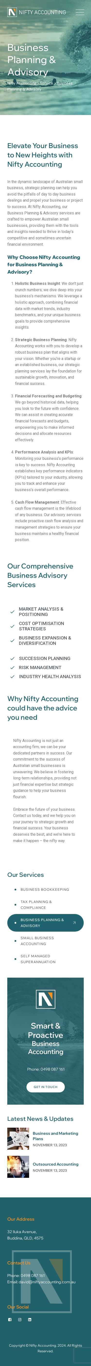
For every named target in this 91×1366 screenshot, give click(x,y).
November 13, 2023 (50, 1145)
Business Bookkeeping (45, 889)
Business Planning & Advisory (42, 923)
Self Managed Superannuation (38, 959)
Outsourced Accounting (55, 1164)
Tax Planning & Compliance (36, 905)
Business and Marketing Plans (55, 1136)
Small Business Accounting (37, 941)
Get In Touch (46, 1087)
